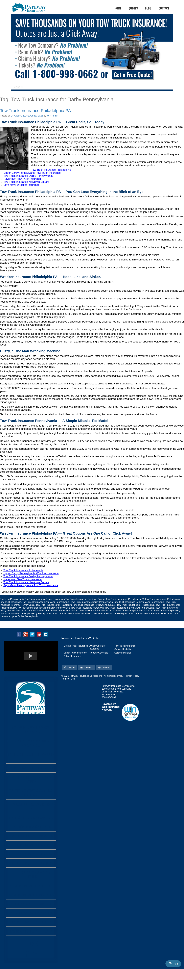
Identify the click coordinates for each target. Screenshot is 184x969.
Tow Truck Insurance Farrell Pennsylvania (30, 729)
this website (46, 592)
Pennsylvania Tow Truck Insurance (28, 599)
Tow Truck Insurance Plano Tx (30, 863)
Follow (103, 667)
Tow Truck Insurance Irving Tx (30, 826)
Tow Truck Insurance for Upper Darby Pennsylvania (43, 608)
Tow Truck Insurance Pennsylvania (30, 768)
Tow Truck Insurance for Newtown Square (94, 605)
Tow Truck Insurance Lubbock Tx (30, 845)
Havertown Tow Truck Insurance (70, 599)
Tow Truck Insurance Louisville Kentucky (30, 792)
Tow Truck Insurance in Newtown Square (79, 610)
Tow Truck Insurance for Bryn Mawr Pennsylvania (139, 602)
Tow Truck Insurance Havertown (87, 608)
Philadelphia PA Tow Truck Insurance (147, 599)
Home (31, 949)
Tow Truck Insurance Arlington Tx (30, 886)
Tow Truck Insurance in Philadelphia (119, 610)
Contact (164, 8)
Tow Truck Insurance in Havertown (39, 610)
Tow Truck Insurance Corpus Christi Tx (30, 874)
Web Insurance (111, 706)
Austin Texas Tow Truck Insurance (30, 904)
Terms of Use (68, 679)
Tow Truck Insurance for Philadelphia (135, 605)
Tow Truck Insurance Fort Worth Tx (30, 895)
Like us (69, 667)
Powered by (109, 704)
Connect (86, 667)
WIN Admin (52, 115)
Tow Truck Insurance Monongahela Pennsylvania (31, 743)
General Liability (122, 649)
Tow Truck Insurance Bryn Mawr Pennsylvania (45, 602)
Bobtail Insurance (72, 656)
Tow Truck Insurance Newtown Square (72, 613)
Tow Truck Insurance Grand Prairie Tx (30, 806)
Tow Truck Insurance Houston (30, 922)
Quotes (133, 8)
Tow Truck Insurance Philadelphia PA (35, 110)
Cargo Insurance (122, 653)
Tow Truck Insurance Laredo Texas (30, 854)
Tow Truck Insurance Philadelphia (110, 613)
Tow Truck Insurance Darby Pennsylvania (92, 602)
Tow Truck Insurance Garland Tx (30, 836)
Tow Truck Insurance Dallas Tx (31, 931)
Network (107, 709)
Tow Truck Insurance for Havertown (54, 605)
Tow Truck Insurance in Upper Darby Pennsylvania (25, 613)
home (118, 8)
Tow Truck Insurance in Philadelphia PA (159, 610)
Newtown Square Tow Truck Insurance (107, 599)
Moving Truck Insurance (76, 646)
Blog (148, 8)
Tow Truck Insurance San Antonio (30, 913)
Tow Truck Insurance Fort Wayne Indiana (30, 779)
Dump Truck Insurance (75, 653)
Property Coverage (98, 653)
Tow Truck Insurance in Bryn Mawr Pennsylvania (129, 608)
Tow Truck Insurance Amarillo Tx (30, 817)
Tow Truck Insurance (125, 646)
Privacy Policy (132, 676)
